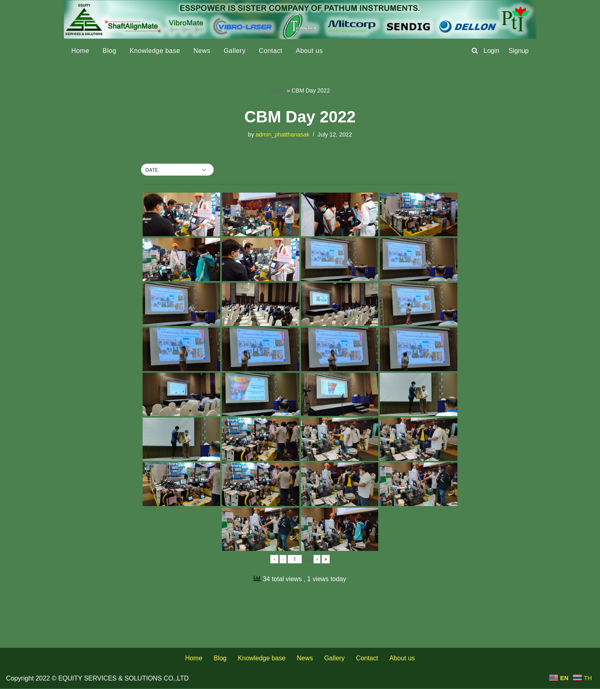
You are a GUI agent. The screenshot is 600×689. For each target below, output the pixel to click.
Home (81, 50)
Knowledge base (155, 50)
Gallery (235, 50)
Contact (271, 50)
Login (491, 50)
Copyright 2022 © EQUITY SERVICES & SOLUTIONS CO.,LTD (97, 678)
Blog (109, 50)
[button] (177, 170)
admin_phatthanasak (282, 134)
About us (309, 50)
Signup (519, 50)
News (202, 50)
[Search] (475, 50)
